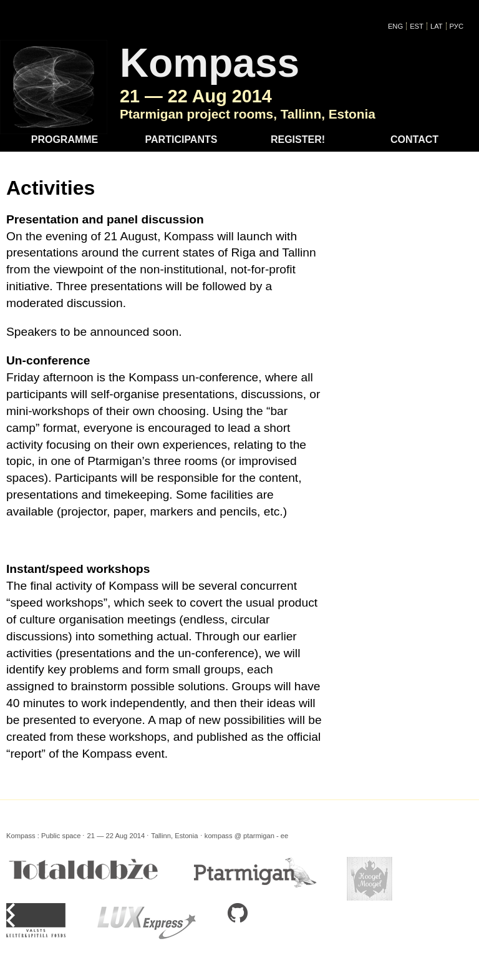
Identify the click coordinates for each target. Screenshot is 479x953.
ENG (395, 26)
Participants (181, 139)
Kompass (209, 63)
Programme (65, 139)
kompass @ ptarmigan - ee (246, 835)
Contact (414, 139)
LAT (436, 26)
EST (416, 26)
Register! (298, 139)
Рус (456, 26)
